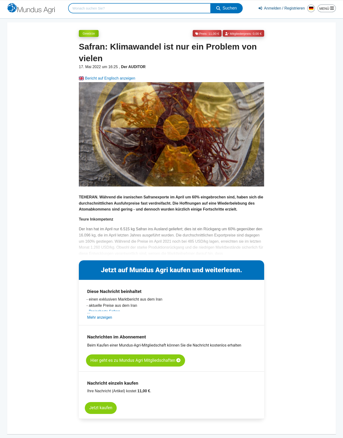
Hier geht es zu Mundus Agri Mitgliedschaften (136, 360)
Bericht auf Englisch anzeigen (107, 78)
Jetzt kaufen (100, 407)
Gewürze (89, 33)
